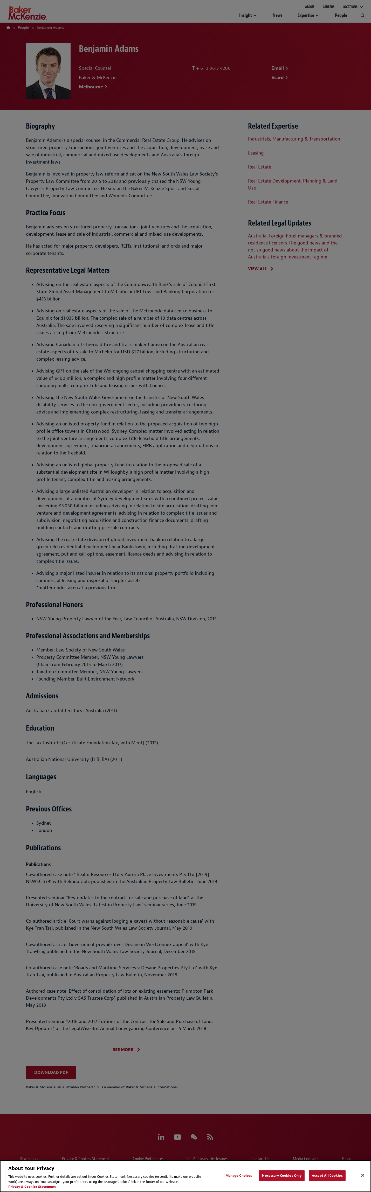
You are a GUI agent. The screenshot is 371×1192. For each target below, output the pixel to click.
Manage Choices (238, 1175)
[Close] (362, 1175)
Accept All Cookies (327, 1175)
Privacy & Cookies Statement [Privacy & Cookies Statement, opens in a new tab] (32, 1186)
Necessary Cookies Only (282, 1175)
